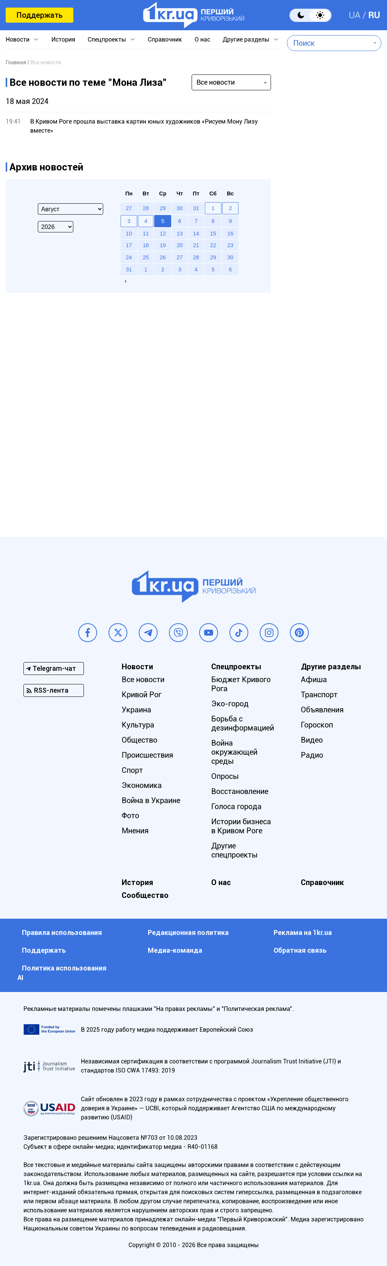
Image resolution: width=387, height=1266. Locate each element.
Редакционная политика (188, 932)
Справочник (165, 39)
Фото (130, 815)
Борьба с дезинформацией (242, 723)
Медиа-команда (175, 950)
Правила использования (62, 932)
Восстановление (239, 791)
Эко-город (230, 703)
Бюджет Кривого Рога (241, 684)
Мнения (135, 830)
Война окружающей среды (234, 752)
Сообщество (145, 895)
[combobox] (328, 43)
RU (374, 15)
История (63, 39)
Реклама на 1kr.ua (303, 932)
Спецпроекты (107, 39)
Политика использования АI (62, 972)
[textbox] (328, 43)
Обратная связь (300, 950)
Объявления (322, 709)
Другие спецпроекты (234, 850)
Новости (17, 39)
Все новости (143, 679)
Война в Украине (151, 800)
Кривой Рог (141, 694)
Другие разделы (246, 39)
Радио (312, 755)
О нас (202, 39)
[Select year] (55, 226)
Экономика (142, 785)
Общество (139, 739)
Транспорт (319, 694)
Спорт (132, 770)
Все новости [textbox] (216, 82)
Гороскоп (317, 724)
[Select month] (70, 209)
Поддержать (39, 15)
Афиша (314, 679)
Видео (312, 739)
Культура (138, 724)
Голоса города (236, 806)
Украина (136, 709)
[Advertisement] (330, 233)
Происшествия (147, 755)
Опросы (225, 776)
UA (355, 15)
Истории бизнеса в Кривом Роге (241, 826)
